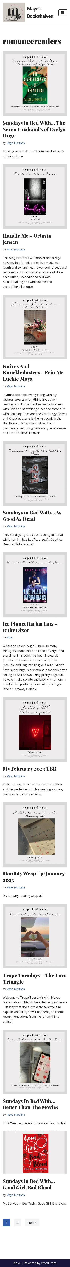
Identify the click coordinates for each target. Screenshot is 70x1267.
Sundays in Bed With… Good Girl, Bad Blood (29, 1184)
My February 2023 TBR (29, 768)
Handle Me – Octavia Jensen (27, 238)
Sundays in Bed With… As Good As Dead (32, 515)
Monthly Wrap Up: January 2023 (33, 876)
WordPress (49, 1263)
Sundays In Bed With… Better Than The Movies (30, 1104)
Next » (32, 1223)
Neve (17, 1263)
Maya (10, 637)
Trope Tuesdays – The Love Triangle (35, 978)
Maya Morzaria (16, 143)
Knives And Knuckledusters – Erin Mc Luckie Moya (33, 372)
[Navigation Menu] (62, 12)
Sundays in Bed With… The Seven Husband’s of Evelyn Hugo (34, 129)
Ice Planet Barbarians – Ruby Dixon (30, 626)
